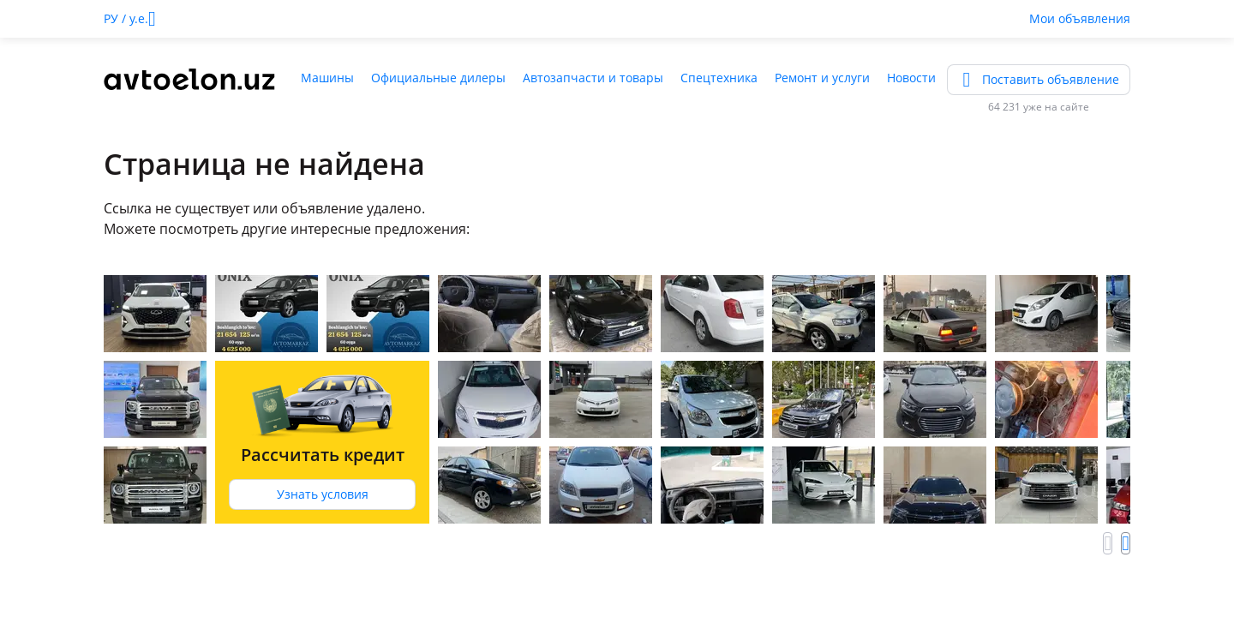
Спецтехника (719, 77)
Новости (911, 77)
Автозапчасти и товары (593, 77)
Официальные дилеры (438, 77)
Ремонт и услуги (822, 77)
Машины (327, 77)
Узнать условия (322, 494)
